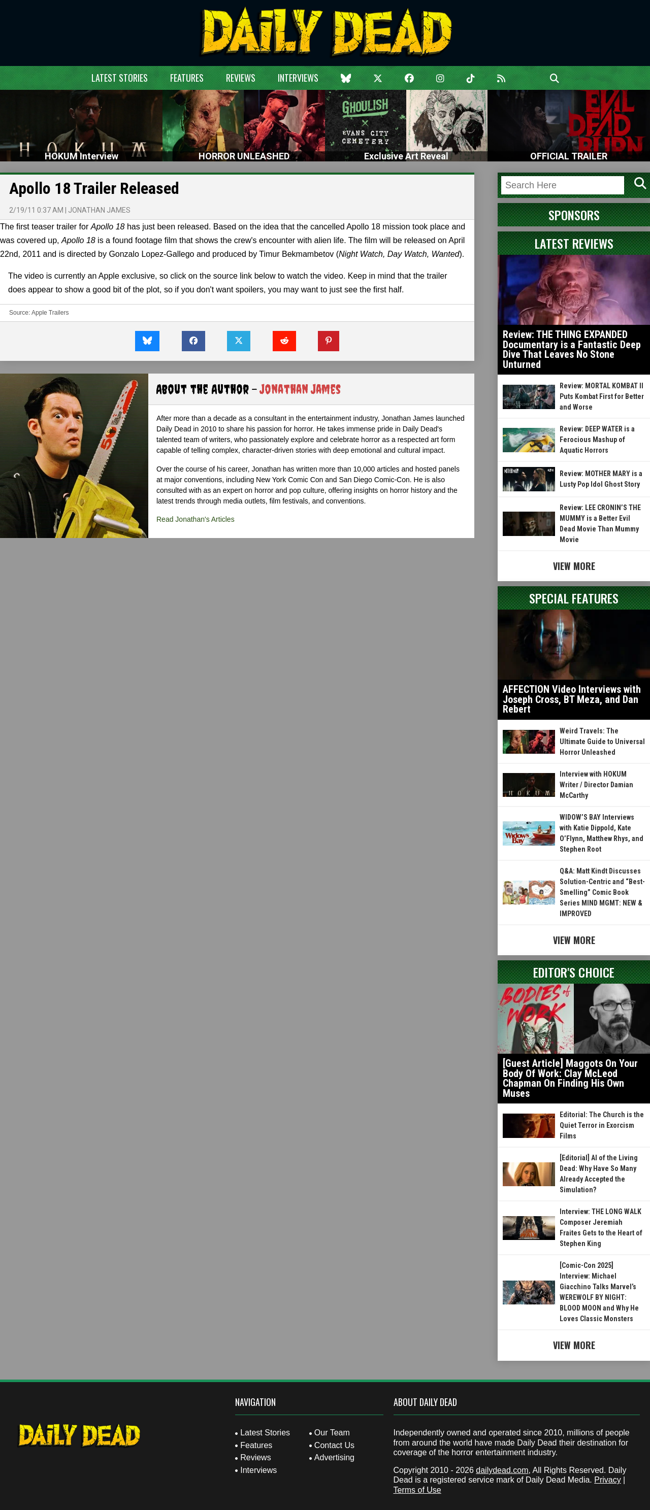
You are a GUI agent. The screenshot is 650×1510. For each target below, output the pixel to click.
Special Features (574, 598)
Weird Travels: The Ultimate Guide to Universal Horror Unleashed (602, 741)
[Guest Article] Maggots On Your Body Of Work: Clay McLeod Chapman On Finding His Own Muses (570, 1078)
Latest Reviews (574, 243)
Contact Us (334, 1445)
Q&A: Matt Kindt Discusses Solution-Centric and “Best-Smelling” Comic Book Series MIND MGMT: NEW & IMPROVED (602, 892)
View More (574, 566)
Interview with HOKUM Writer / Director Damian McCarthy (596, 784)
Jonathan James (99, 210)
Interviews (298, 77)
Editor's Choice (573, 972)
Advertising (334, 1457)
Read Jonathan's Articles (195, 519)
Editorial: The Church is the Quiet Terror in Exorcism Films (602, 1125)
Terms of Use (417, 1490)
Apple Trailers (50, 312)
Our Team (332, 1432)
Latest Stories (119, 77)
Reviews (240, 77)
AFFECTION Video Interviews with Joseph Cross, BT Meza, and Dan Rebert (572, 699)
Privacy (607, 1479)
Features (187, 77)
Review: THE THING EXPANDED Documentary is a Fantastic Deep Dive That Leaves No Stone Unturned (572, 349)
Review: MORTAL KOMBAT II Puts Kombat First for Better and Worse (602, 396)
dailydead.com (502, 1470)
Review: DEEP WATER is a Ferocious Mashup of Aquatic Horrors (597, 439)
